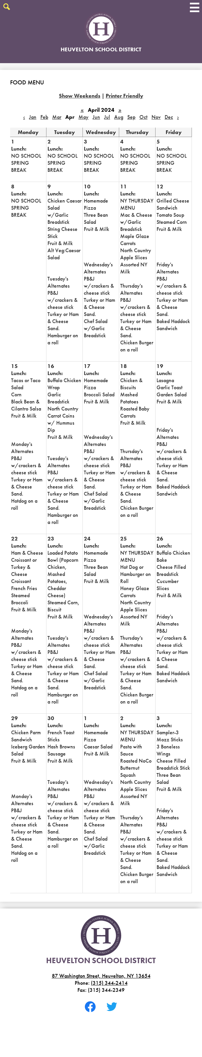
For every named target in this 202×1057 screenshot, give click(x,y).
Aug (118, 117)
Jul (107, 117)
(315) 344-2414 (109, 982)
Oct (143, 117)
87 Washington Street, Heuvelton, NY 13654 (101, 975)
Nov (156, 117)
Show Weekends (79, 95)
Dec (169, 117)
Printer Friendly (124, 95)
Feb (44, 117)
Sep (131, 117)
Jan (32, 117)
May (83, 117)
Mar (56, 117)
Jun (96, 117)
